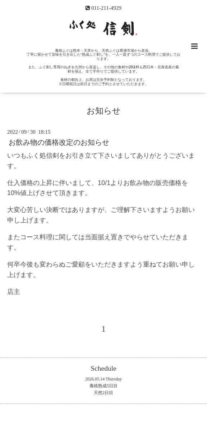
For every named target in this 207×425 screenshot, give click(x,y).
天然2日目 (103, 392)
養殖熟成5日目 (103, 385)
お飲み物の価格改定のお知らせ (59, 142)
